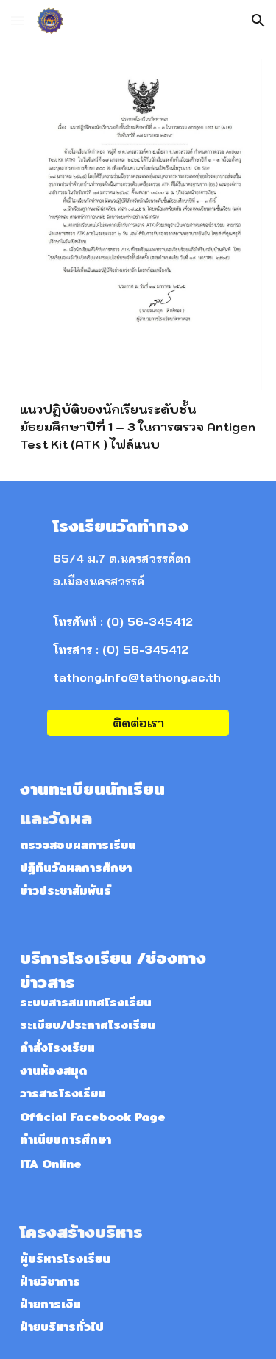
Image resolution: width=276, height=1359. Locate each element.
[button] (17, 20)
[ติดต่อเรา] (137, 723)
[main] (138, 427)
